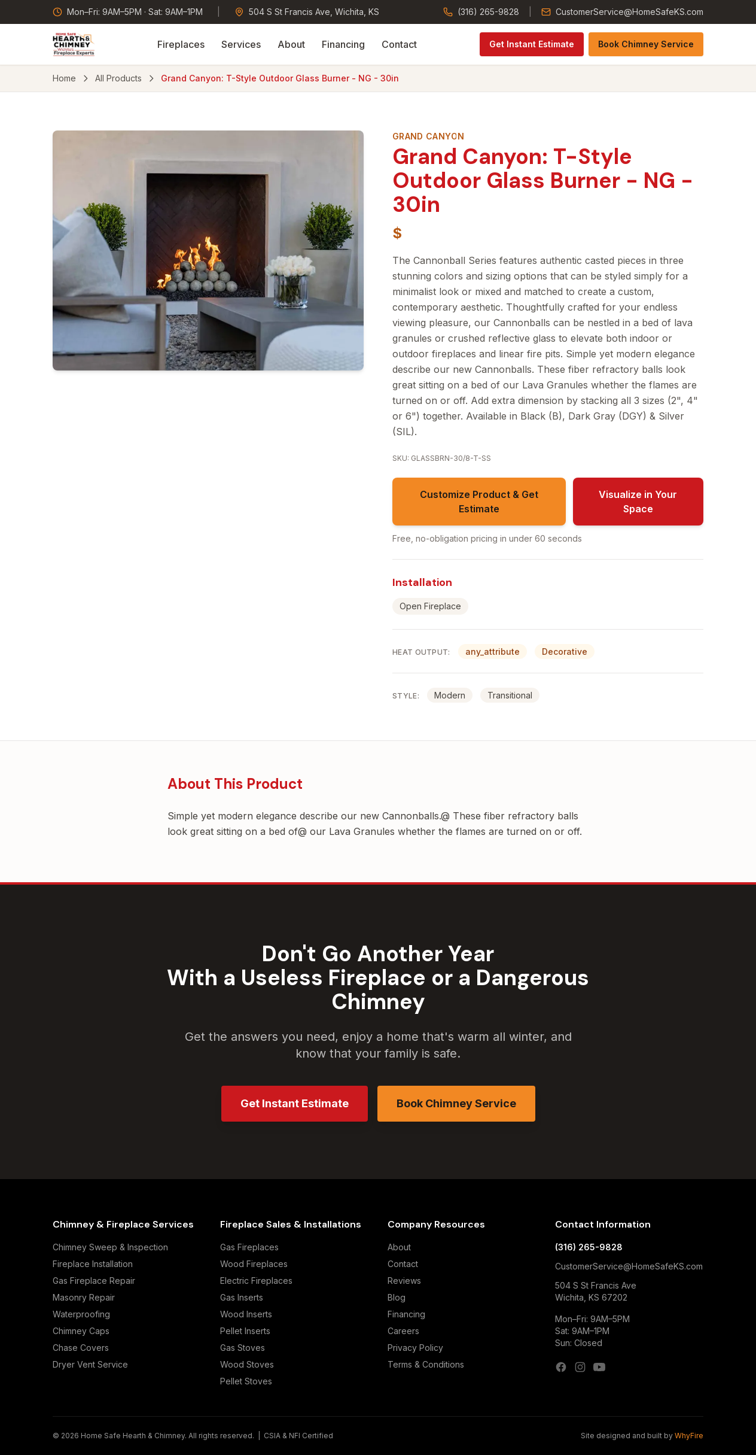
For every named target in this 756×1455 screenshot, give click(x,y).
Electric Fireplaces (256, 1280)
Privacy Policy (415, 1347)
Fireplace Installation (93, 1264)
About (291, 44)
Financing (343, 44)
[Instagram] (580, 1367)
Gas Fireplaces (249, 1247)
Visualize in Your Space (638, 501)
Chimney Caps (81, 1331)
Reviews (404, 1280)
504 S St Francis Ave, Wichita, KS (306, 12)
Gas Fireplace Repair (94, 1280)
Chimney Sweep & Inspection (110, 1247)
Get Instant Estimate (531, 44)
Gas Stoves (242, 1347)
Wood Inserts (246, 1314)
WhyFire (689, 1435)
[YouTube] (599, 1367)
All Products (118, 78)
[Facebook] (561, 1367)
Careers (403, 1331)
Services (241, 44)
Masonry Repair (84, 1297)
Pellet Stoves (246, 1381)
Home (64, 78)
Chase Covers (81, 1347)
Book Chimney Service (646, 44)
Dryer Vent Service (90, 1364)
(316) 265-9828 (481, 12)
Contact (399, 44)
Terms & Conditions (426, 1364)
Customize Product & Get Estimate (479, 501)
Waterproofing (81, 1314)
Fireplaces (181, 44)
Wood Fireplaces (254, 1264)
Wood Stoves (247, 1364)
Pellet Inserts (245, 1331)
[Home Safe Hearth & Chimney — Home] (74, 44)
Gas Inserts (241, 1297)
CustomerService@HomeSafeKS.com (622, 12)
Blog (397, 1297)
